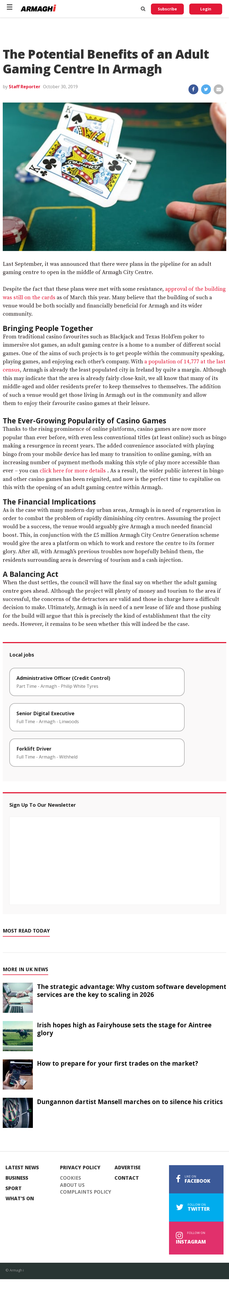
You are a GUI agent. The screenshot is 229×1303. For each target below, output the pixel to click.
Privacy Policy (80, 1167)
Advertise (127, 1167)
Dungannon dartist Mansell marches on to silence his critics (130, 1101)
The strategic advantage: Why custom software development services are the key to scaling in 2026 (131, 990)
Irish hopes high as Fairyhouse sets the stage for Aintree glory (124, 1029)
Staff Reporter (24, 87)
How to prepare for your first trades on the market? (117, 1063)
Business (16, 1178)
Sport (13, 1188)
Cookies (70, 1178)
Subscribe (167, 9)
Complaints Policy (85, 1192)
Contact (126, 1178)
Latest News (22, 1167)
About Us (72, 1185)
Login (205, 9)
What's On (19, 1198)
